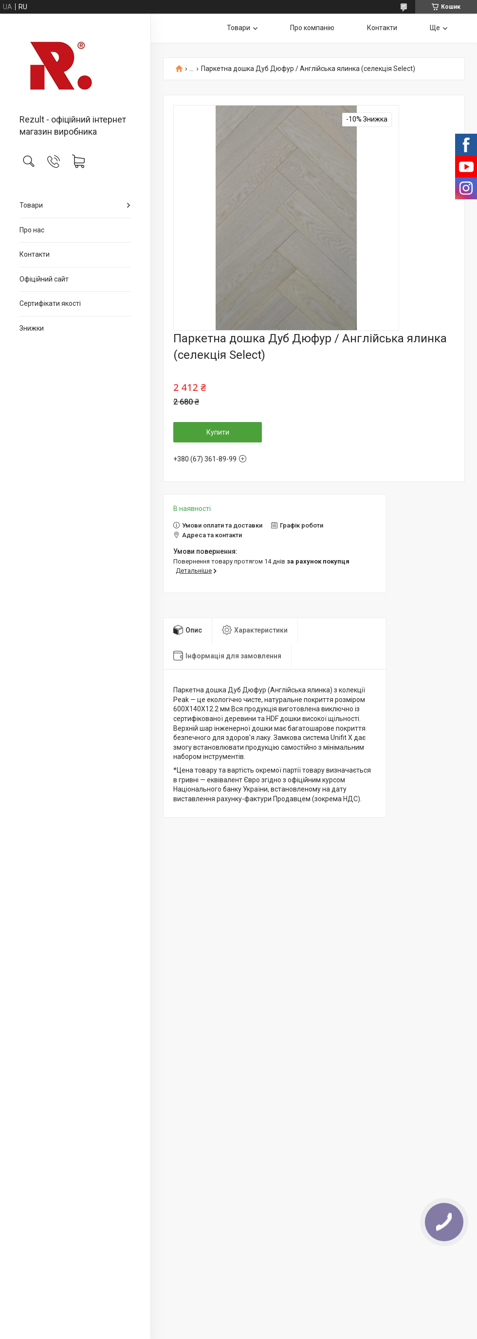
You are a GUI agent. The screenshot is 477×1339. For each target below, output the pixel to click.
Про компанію (312, 28)
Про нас (31, 230)
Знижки (31, 328)
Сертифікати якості (50, 303)
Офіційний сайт (44, 279)
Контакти (34, 254)
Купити (217, 432)
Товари (31, 205)
